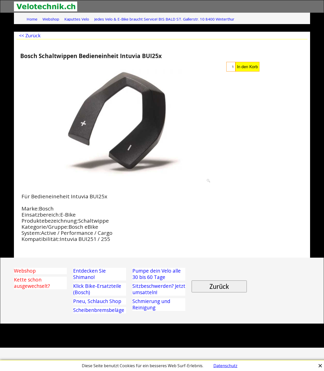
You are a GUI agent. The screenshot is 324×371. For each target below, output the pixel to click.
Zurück (219, 286)
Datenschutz (225, 365)
